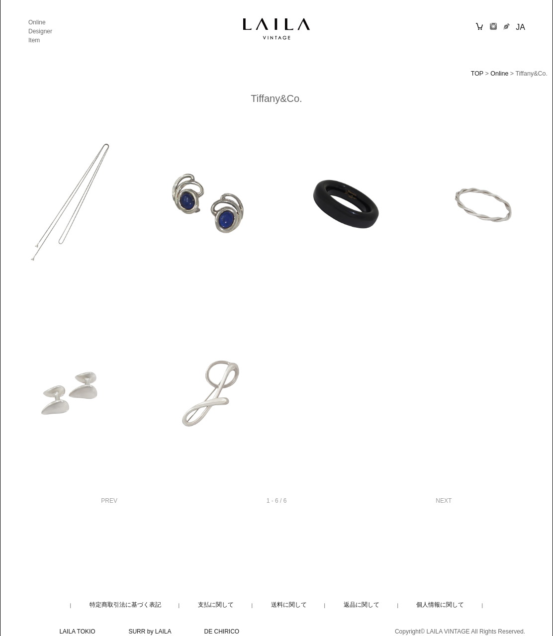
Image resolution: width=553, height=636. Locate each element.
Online (37, 22)
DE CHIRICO (222, 631)
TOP (477, 73)
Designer (40, 31)
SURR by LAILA (149, 631)
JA (520, 27)
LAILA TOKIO (77, 631)
